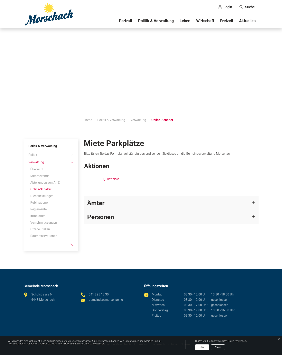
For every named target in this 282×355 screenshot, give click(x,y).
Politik (32, 155)
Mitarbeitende (39, 176)
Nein (218, 347)
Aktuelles (247, 20)
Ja (202, 347)
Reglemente (38, 209)
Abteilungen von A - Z (45, 182)
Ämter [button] (96, 203)
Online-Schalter (40, 190)
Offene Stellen (40, 229)
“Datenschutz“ (97, 343)
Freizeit (226, 20)
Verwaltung (36, 162)
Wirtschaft (205, 20)
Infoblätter (37, 216)
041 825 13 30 (99, 294)
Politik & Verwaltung (156, 20)
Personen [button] (100, 217)
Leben (185, 20)
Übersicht (36, 169)
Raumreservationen (43, 236)
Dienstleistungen (41, 196)
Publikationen (39, 202)
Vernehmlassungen (43, 222)
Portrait (125, 20)
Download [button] (111, 179)
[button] (247, 7)
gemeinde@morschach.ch (107, 300)
